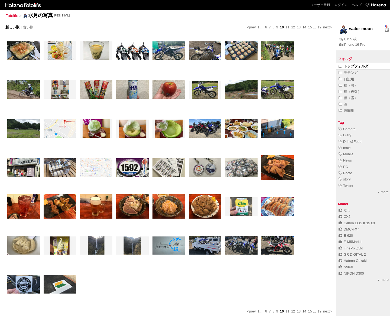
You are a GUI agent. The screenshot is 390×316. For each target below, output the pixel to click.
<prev (251, 27)
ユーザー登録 (320, 5)
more (383, 192)
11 (287, 27)
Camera (347, 129)
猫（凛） (348, 85)
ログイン (340, 5)
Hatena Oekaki (353, 261)
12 (293, 27)
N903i (346, 267)
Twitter (346, 186)
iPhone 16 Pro (352, 44)
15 (310, 27)
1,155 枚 (348, 39)
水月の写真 (40, 15)
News (345, 160)
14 (304, 27)
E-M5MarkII (350, 242)
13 (299, 27)
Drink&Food (350, 142)
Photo (345, 173)
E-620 (346, 235)
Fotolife (11, 16)
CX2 (344, 217)
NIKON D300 (351, 273)
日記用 (346, 79)
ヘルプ (357, 5)
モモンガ (348, 73)
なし (345, 210)
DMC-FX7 (349, 229)
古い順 (28, 27)
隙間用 (346, 110)
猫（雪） (348, 98)
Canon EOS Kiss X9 (357, 223)
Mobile (346, 154)
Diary (345, 135)
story (345, 179)
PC (343, 167)
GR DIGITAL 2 (352, 254)
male (345, 148)
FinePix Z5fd (351, 248)
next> (327, 27)
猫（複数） (350, 92)
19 (319, 27)
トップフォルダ (353, 66)
